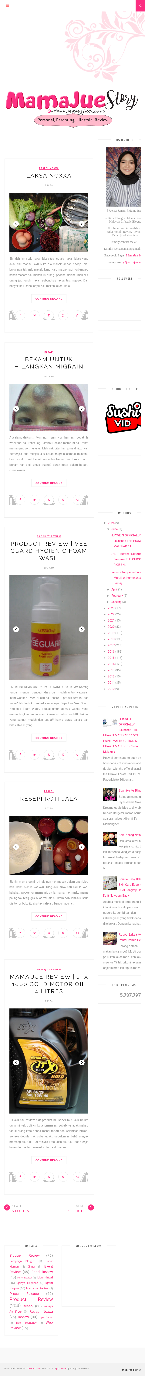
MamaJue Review (49, 969)
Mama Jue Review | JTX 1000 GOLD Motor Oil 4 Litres (49, 984)
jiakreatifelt (62, 1368)
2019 (111, 633)
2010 (111, 689)
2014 (111, 664)
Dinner (31, 1266)
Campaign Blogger (22, 1261)
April (114, 589)
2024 (111, 523)
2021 (111, 620)
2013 (111, 670)
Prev (16, 224)
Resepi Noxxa (49, 168)
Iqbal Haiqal (45, 1277)
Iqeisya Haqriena (27, 1283)
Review (23, 1317)
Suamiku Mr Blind (130, 790)
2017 (111, 645)
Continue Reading (48, 298)
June (114, 529)
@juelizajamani (132, 262)
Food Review (42, 1272)
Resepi (49, 791)
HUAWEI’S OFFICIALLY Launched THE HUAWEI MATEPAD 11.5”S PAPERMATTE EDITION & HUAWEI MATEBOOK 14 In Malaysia (120, 735)
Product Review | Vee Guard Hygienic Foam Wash (49, 550)
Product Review (49, 536)
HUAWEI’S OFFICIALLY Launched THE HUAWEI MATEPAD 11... (127, 541)
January (116, 602)
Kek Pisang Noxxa (131, 835)
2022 (111, 614)
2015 (111, 658)
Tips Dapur (46, 1317)
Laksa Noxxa (49, 175)
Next (82, 224)
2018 (111, 639)
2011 (111, 682)
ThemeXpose (34, 1368)
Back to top (131, 1369)
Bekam (49, 352)
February (117, 595)
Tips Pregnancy (26, 1322)
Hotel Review (24, 1277)
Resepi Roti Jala (49, 798)
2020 (111, 627)
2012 (111, 676)
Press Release (24, 1293)
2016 (111, 651)
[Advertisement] (72, 37)
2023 (111, 608)
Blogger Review (24, 1255)
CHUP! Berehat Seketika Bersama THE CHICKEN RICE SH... (128, 559)
